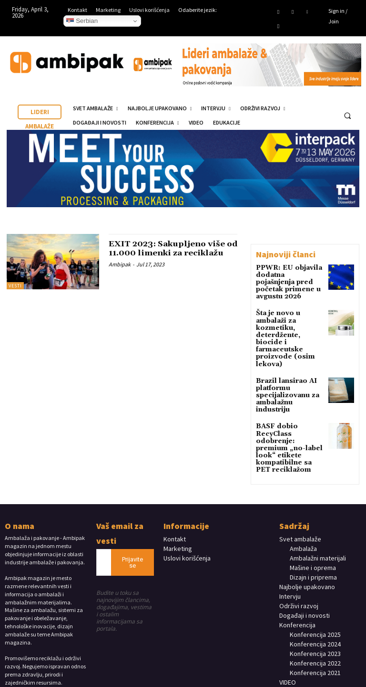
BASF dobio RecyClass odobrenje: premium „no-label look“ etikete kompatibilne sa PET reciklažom (289, 408)
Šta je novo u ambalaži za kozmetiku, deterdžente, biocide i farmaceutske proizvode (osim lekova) (288, 321)
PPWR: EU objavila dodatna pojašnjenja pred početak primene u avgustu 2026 (289, 277)
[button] (347, 115)
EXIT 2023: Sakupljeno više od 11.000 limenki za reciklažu (172, 253)
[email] (103, 515)
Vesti (15, 286)
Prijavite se (132, 515)
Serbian (82, 21)
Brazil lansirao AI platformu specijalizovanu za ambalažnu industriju (288, 367)
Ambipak (120, 273)
